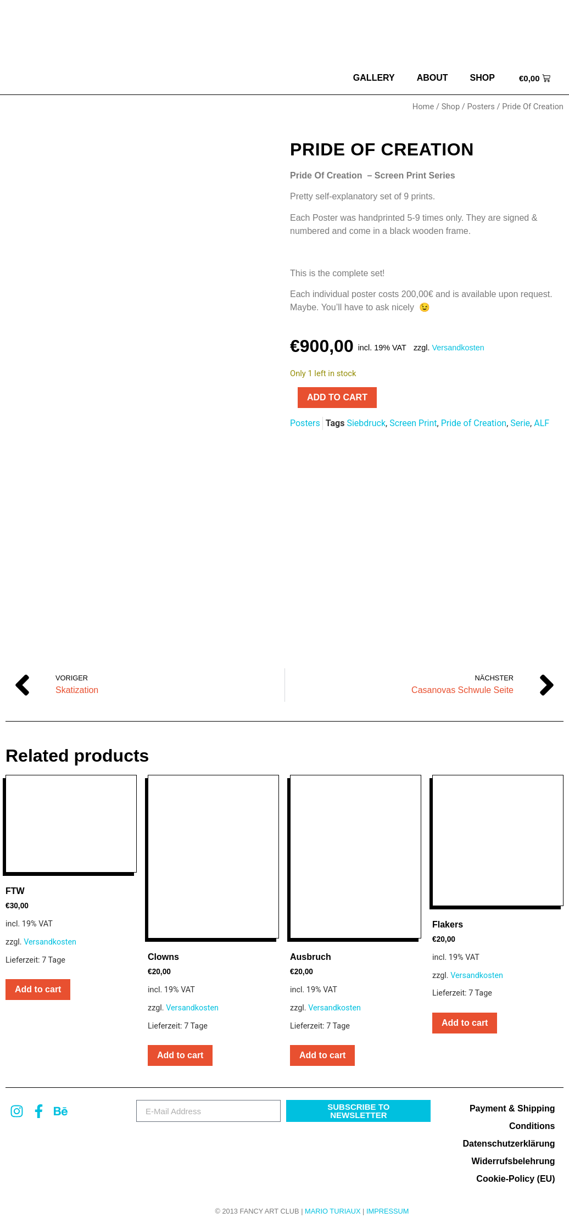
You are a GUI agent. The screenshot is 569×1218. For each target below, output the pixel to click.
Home (423, 106)
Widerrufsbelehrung (513, 1149)
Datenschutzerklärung (508, 1132)
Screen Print (413, 423)
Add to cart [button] (38, 977)
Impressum (387, 1199)
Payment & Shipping (512, 1097)
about (432, 77)
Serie (520, 423)
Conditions (532, 1114)
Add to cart (337, 397)
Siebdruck (366, 423)
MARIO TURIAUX (332, 1199)
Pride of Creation (474, 423)
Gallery (374, 77)
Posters (481, 106)
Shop (482, 77)
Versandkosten (458, 347)
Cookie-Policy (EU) (515, 1167)
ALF (541, 423)
